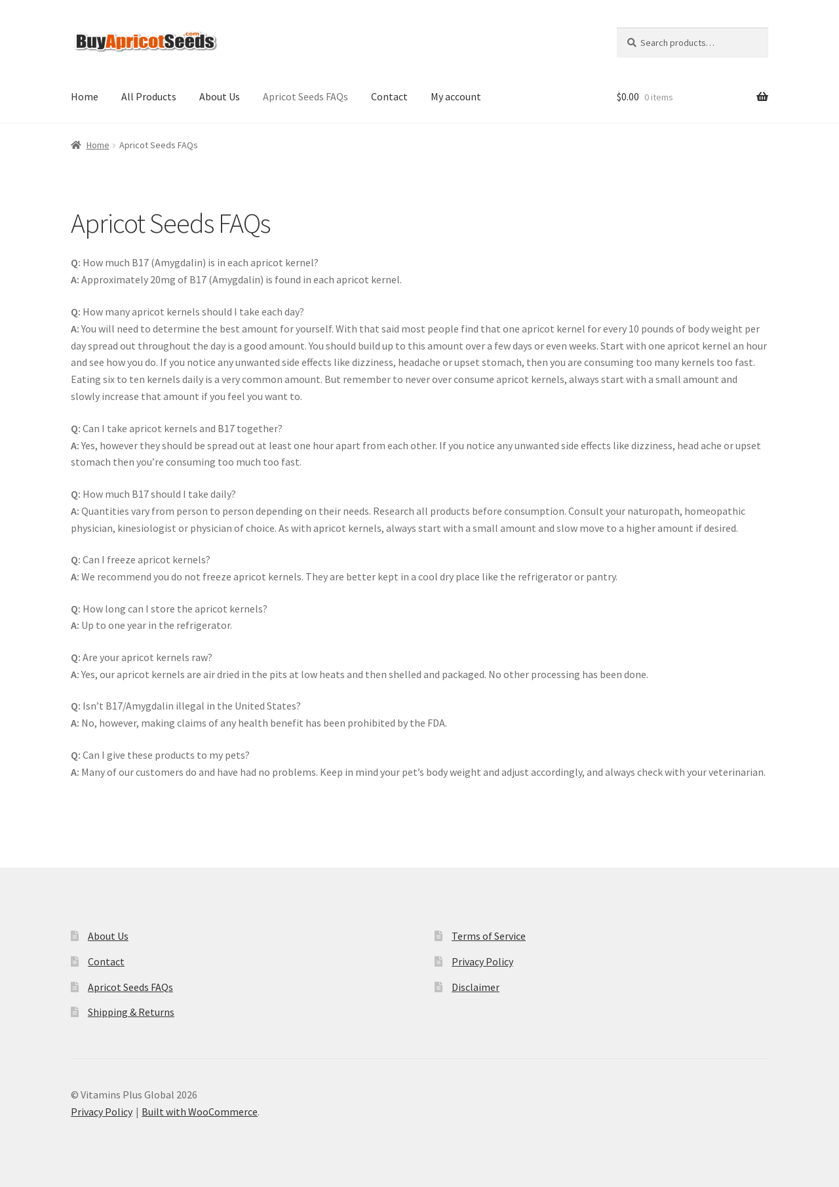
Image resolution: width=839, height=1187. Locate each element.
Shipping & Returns (131, 1011)
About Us (219, 96)
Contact (389, 96)
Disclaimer (475, 987)
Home (84, 96)
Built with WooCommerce (200, 1111)
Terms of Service (489, 935)
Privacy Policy (482, 961)
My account (456, 96)
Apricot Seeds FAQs (305, 96)
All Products (148, 96)
